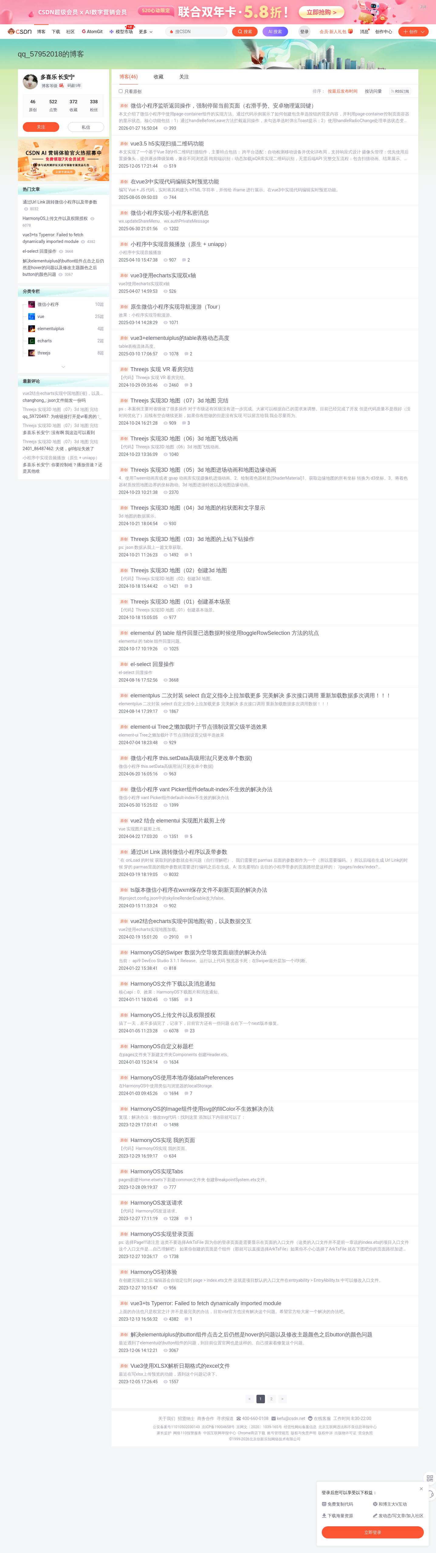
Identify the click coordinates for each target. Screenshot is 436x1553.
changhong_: (35, 474)
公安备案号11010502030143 (176, 1501)
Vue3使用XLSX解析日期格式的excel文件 (174, 1440)
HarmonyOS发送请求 (151, 1277)
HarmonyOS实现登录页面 (156, 1308)
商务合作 (205, 1492)
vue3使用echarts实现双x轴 (157, 350)
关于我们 (166, 1492)
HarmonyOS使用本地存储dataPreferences (176, 1152)
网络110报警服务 (187, 1507)
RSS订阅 (400, 166)
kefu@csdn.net (291, 1492)
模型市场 (121, 104)
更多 (145, 106)
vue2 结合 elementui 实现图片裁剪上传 (172, 895)
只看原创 (130, 165)
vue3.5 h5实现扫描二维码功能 (161, 218)
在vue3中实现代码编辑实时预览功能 (169, 256)
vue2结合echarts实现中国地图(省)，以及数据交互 (185, 996)
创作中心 (383, 106)
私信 (86, 201)
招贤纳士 (186, 1492)
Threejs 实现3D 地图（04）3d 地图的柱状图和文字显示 (192, 582)
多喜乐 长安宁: (37, 507)
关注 (41, 201)
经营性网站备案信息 (300, 1501)
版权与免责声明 (303, 1507)
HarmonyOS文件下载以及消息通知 (167, 1058)
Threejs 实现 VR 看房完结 (156, 444)
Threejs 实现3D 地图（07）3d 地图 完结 (174, 475)
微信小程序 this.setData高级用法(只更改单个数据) (185, 833)
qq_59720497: (37, 490)
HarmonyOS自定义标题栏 (156, 1121)
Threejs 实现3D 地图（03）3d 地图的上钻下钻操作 (187, 614)
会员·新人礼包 (336, 105)
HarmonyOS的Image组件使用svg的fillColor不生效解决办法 (196, 1183)
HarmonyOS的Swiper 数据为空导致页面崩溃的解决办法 (192, 1027)
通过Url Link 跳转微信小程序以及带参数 (173, 926)
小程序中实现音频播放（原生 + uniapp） (174, 319)
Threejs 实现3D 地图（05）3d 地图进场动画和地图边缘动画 (197, 544)
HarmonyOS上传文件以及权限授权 (167, 1089)
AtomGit (91, 106)
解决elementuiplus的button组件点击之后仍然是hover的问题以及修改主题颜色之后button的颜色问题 (245, 1409)
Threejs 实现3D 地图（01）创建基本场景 (175, 676)
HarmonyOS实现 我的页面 (157, 1215)
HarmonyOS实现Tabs (151, 1246)
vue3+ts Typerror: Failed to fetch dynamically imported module (200, 1378)
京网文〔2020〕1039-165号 (259, 1501)
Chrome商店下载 (251, 1507)
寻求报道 (225, 1492)
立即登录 (372, 1532)
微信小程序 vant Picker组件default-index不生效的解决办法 (196, 864)
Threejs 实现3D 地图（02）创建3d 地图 (173, 645)
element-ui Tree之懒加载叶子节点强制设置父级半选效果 (193, 801)
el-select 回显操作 (146, 739)
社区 (70, 106)
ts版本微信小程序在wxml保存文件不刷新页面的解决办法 (193, 964)
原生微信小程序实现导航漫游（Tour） (171, 381)
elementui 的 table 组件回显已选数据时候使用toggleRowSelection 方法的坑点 (219, 707)
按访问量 (373, 165)
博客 (41, 106)
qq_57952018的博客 (51, 128)
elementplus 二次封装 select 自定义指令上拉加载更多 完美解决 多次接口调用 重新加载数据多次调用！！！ (255, 770)
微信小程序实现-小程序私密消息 (164, 287)
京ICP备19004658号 (218, 1501)
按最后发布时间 (343, 165)
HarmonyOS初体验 (148, 1346)
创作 (413, 106)
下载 (56, 106)
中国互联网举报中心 (219, 1507)
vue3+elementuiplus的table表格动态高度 (174, 412)
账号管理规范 (278, 1507)
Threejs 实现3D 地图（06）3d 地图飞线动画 (178, 513)
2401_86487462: (39, 523)
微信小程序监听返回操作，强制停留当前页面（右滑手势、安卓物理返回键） (218, 180)
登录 (304, 106)
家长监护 (164, 1507)
